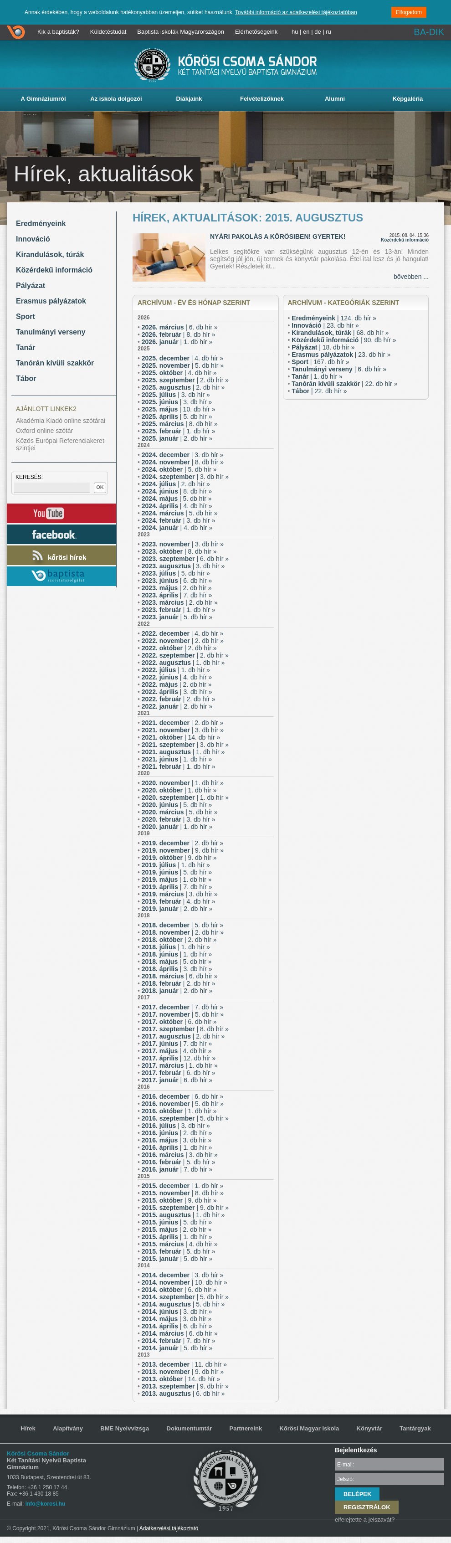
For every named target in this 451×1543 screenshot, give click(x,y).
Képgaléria (408, 98)
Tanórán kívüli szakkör (55, 363)
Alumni (335, 98)
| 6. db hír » (180, 327)
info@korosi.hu (46, 1504)
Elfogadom (409, 12)
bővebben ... (411, 276)
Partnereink (246, 1428)
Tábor (26, 378)
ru (328, 31)
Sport (25, 316)
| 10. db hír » (178, 409)
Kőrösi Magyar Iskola (309, 1428)
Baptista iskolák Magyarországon (180, 31)
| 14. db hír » (181, 737)
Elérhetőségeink (256, 31)
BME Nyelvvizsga (124, 1428)
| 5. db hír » (183, 365)
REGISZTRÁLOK (366, 1507)
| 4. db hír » (183, 358)
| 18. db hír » (323, 347)
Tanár (25, 347)
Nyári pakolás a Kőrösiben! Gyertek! (277, 236)
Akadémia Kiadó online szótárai (60, 420)
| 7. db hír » (177, 595)
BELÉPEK (357, 1494)
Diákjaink (189, 98)
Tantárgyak (415, 1428)
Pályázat (30, 285)
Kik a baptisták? (58, 31)
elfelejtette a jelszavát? (365, 1519)
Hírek (28, 1428)
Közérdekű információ (54, 270)
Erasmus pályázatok (51, 301)
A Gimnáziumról (43, 98)
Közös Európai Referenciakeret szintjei (60, 444)
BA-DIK (429, 32)
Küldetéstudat (108, 31)
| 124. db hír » (334, 318)
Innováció (33, 239)
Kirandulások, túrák (50, 254)
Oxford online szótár (44, 430)
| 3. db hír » (176, 394)
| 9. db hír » (183, 850)
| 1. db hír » (177, 341)
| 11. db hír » (184, 1364)
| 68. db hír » (340, 332)
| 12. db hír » (178, 1058)
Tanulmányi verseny (51, 332)
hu (295, 31)
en (306, 31)
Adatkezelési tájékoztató (168, 1528)
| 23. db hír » (325, 325)
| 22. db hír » (344, 383)
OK (100, 487)
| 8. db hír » (178, 334)
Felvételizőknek (262, 98)
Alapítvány (68, 1428)
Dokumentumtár (189, 1428)
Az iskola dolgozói (116, 98)
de (317, 31)
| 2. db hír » (185, 380)
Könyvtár (369, 1428)
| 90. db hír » (344, 340)
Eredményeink (41, 223)
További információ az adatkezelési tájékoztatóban (296, 12)
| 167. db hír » (320, 361)
